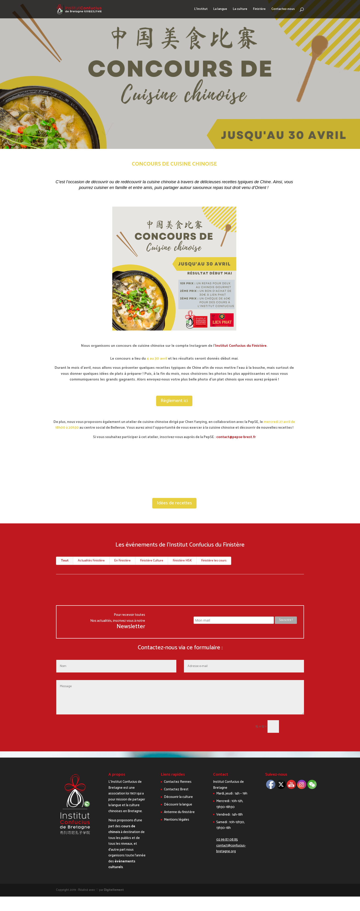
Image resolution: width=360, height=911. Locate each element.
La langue (220, 10)
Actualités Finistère (91, 560)
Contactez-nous (283, 10)
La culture (240, 10)
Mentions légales (176, 819)
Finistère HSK (182, 560)
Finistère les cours (213, 560)
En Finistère (122, 560)
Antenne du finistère (179, 812)
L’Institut (201, 10)
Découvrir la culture (178, 797)
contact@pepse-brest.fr (236, 437)
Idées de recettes (174, 503)
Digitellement (114, 890)
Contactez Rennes (177, 782)
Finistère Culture (151, 560)
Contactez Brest (176, 789)
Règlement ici (174, 401)
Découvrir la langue (178, 804)
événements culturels (121, 864)
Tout (64, 560)
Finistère (259, 10)
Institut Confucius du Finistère (241, 346)
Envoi (293, 726)
